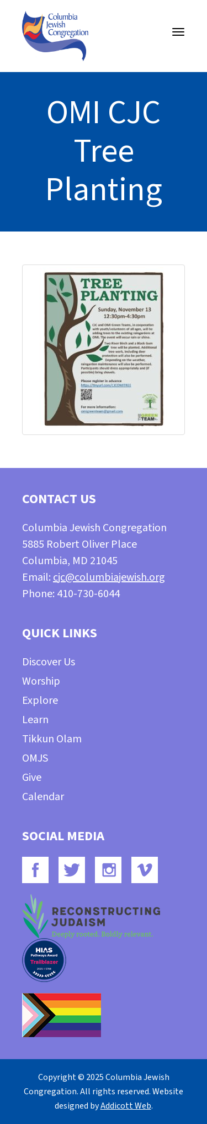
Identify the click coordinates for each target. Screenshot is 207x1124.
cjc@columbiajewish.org (109, 577)
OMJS (35, 758)
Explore (40, 700)
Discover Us (48, 662)
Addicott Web (125, 1106)
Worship (41, 681)
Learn (35, 720)
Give (31, 777)
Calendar (43, 797)
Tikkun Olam (52, 739)
